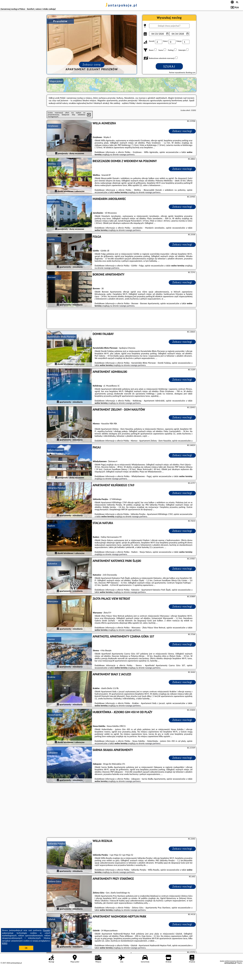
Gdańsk (51, 919)
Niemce (52, 412)
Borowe (52, 277)
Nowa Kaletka (55, 714)
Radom (51, 525)
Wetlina (52, 163)
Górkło (51, 239)
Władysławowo (55, 450)
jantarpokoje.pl (122, 5)
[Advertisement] (121, 810)
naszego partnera (126, 154)
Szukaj (169, 66)
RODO (4, 943)
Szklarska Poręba (56, 487)
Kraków (51, 677)
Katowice (52, 563)
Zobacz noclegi (182, 131)
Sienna (51, 639)
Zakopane (53, 752)
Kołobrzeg (53, 374)
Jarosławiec (53, 201)
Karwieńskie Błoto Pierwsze (62, 336)
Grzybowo (53, 126)
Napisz (239, 963)
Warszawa (53, 601)
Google (46, 930)
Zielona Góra (54, 881)
